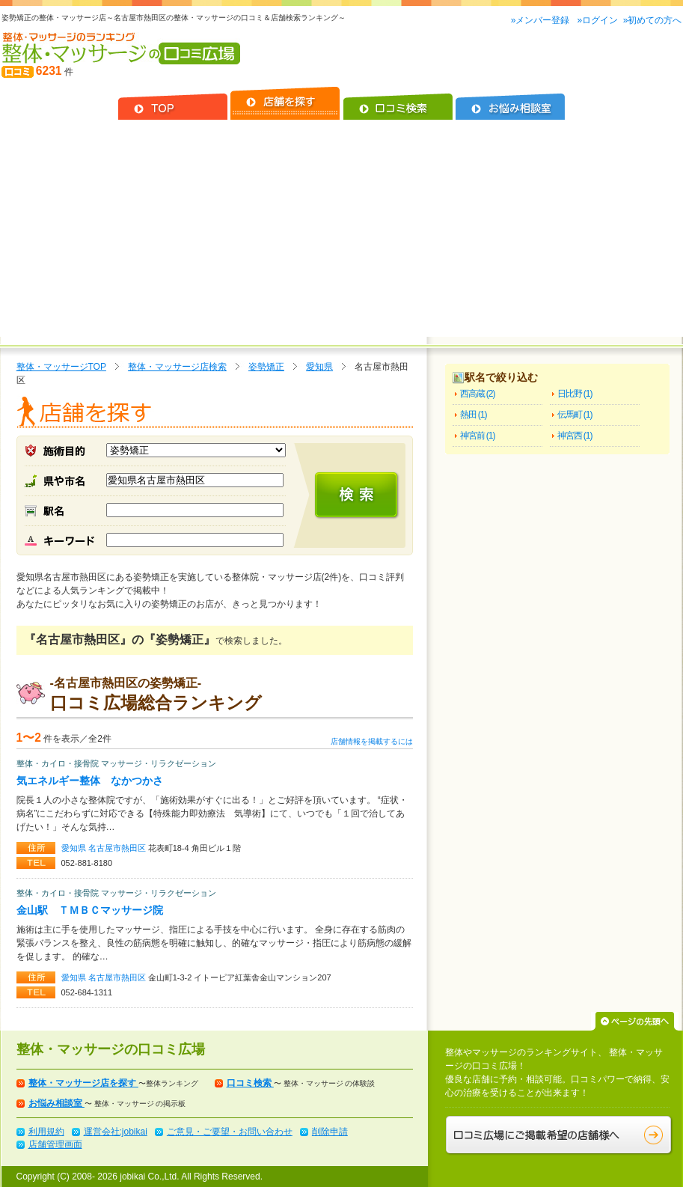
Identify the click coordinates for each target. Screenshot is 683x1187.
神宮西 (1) (574, 435)
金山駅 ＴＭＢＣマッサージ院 (89, 910)
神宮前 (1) (477, 435)
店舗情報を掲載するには (372, 741)
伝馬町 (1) (574, 414)
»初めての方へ (652, 20)
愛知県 (319, 366)
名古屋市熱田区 (118, 847)
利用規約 (46, 1131)
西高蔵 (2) (477, 393)
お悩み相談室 (56, 1103)
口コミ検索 (250, 1083)
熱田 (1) (473, 414)
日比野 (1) (574, 393)
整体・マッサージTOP (61, 366)
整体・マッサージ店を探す (83, 1083)
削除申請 (330, 1131)
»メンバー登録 (541, 20)
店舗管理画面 (55, 1144)
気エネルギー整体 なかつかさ (89, 781)
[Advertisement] (342, 232)
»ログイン (597, 20)
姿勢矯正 (266, 366)
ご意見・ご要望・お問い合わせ (230, 1131)
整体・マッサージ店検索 (177, 366)
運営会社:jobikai (115, 1131)
